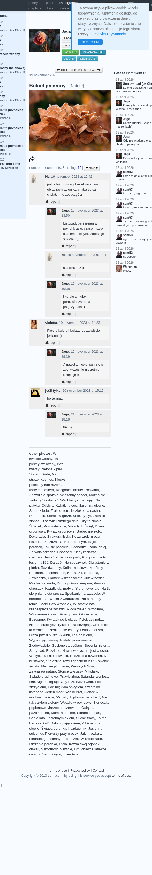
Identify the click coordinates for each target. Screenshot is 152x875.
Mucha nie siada (42, 583)
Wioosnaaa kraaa (43, 614)
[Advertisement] (87, 467)
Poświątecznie (55, 526)
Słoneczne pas (88, 713)
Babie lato (37, 718)
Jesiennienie (55, 573)
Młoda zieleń (76, 609)
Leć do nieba (82, 635)
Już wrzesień (94, 578)
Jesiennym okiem (60, 718)
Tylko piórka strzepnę (74, 625)
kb (47, 176)
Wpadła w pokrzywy (75, 702)
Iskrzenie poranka (43, 744)
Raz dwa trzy (51, 568)
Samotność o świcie (56, 749)
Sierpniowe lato (87, 588)
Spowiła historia (97, 645)
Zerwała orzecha (42, 552)
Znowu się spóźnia (43, 495)
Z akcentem (60, 511)
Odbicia (48, 505)
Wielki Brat (73, 692)
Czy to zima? (90, 521)
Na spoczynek (75, 562)
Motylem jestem (41, 490)
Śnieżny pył (82, 516)
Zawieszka (37, 578)
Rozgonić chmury (69, 490)
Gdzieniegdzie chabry (61, 630)
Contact (98, 770)
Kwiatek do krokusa (62, 619)
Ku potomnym (75, 542)
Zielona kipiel (51, 469)
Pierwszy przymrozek (61, 734)
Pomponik (37, 516)
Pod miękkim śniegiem (65, 687)
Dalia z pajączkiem (65, 723)
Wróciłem (95, 609)
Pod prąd (89, 557)
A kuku (64, 635)
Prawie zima (69, 676)
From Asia (71, 754)
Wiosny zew (68, 614)
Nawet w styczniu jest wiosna (85, 651)
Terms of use (57, 770)
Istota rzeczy (53, 594)
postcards (66, 8)
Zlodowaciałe (39, 645)
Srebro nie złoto (89, 531)
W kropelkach (91, 739)
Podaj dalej (97, 547)
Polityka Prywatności (109, 34)
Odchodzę (79, 547)
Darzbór (56, 562)
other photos (78, 69)
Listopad (35, 542)
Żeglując (87, 500)
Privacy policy (80, 770)
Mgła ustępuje (48, 682)
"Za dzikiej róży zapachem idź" (70, 661)
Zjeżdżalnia (53, 542)
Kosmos (46, 479)
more (92, 168)
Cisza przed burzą (43, 635)
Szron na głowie (91, 505)
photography (68, 3)
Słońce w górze (59, 516)
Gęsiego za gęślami (67, 645)
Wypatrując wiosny (43, 640)
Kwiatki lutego (66, 505)
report (51, 202)
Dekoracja (37, 536)
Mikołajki (91, 671)
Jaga (65, 210)
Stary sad (36, 651)
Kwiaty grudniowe (61, 531)
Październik (77, 728)
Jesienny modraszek (63, 739)
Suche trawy (85, 718)
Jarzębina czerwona (64, 708)
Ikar (32, 682)
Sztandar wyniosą (95, 676)
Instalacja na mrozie (76, 640)
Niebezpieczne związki (47, 609)
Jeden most (54, 692)
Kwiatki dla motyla (59, 588)
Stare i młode (39, 474)
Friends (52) (71, 45)
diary (49, 8)
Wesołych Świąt (80, 526)
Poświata (92, 490)
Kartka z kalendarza (82, 573)
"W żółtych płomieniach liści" (78, 697)
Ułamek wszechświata (65, 578)
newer (95, 70)
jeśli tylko (52, 391)
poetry (33, 3)
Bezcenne (37, 619)
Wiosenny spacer (73, 495)
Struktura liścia (58, 536)
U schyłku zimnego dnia (60, 521)
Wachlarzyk (69, 500)
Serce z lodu (39, 511)
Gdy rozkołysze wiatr (77, 682)
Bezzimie (53, 651)
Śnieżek (35, 526)
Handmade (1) (87, 58)
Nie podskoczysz (42, 625)
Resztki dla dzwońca (86, 656)
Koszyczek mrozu (86, 536)
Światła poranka (53, 728)
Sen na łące (51, 754)
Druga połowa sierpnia (74, 583)
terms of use (121, 776)
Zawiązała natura (42, 671)
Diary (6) (69, 58)
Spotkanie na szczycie (82, 594)
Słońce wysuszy (70, 671)
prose (50, 3)
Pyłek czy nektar (92, 619)
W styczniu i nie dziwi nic (48, 656)
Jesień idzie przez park (62, 557)
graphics (34, 8)
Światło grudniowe (43, 676)
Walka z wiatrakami (64, 599)
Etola (63, 744)
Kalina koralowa (75, 568)
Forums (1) (70, 51)
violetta (51, 323)
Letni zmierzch (91, 630)
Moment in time (63, 713)
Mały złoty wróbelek (55, 604)
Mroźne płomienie (55, 666)
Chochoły (64, 552)
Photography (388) (93, 51)
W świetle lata (84, 604)
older (62, 70)
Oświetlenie (88, 614)
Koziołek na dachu (85, 511)
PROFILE (69, 38)
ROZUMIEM (90, 42)
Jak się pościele (56, 547)
